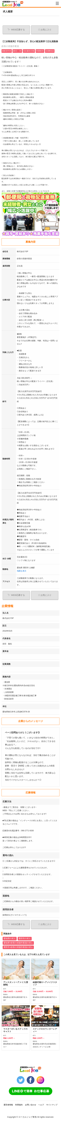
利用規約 (19, 1105)
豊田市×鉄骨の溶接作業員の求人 (18, 947)
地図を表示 (21, 571)
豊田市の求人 (25, 938)
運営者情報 (8, 1105)
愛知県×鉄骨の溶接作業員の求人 (18, 943)
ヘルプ (41, 1105)
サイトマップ (51, 1105)
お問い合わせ (30, 1105)
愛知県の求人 (10, 938)
